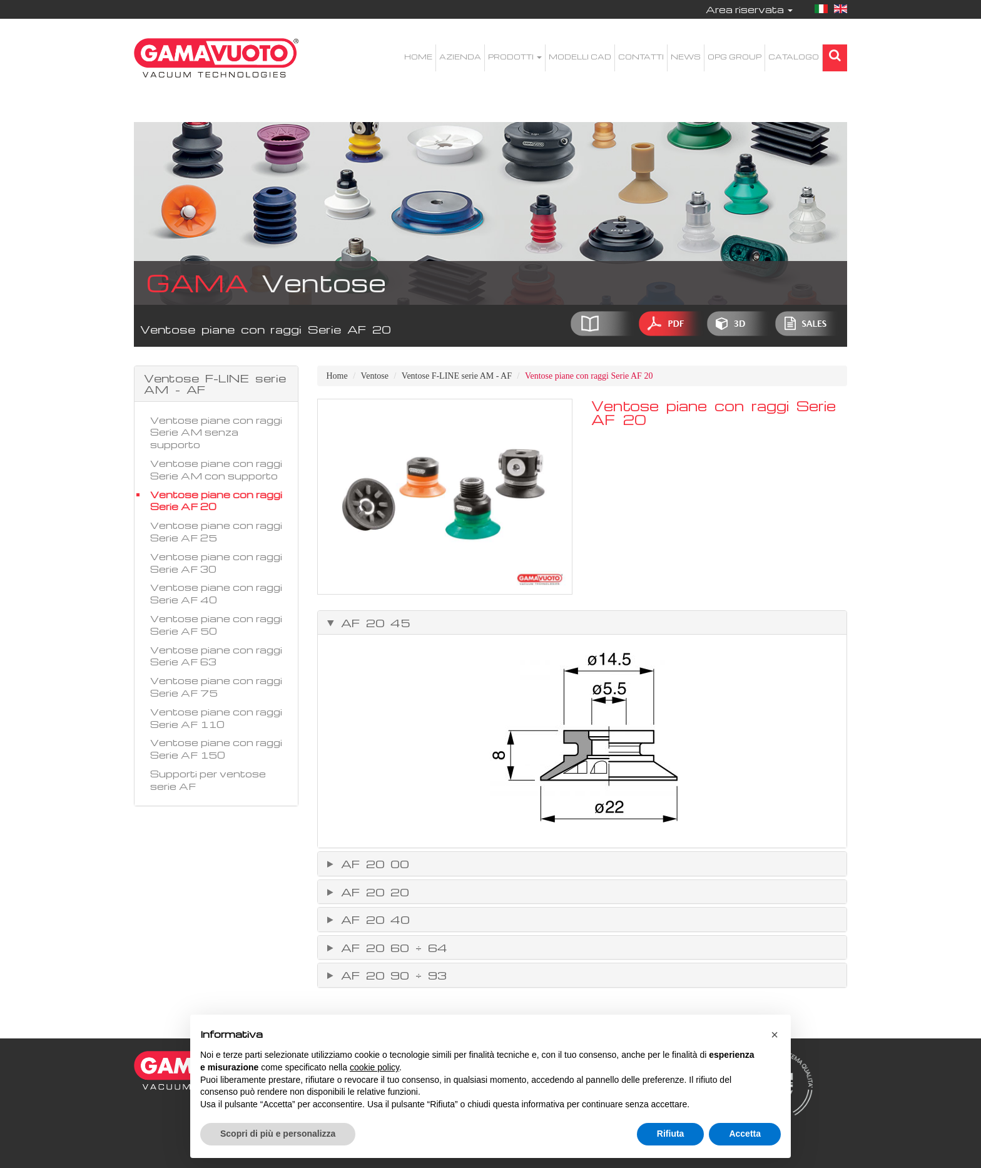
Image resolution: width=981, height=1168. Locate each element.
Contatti (641, 56)
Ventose (375, 376)
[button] (775, 1035)
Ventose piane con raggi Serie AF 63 (216, 656)
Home (418, 56)
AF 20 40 (372, 919)
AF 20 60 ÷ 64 (391, 947)
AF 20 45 (373, 622)
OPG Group (734, 56)
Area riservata (749, 9)
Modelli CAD (580, 56)
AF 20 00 (372, 863)
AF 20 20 (372, 892)
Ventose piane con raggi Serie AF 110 (216, 717)
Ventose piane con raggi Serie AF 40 (216, 593)
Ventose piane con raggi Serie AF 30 (216, 562)
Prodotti (515, 56)
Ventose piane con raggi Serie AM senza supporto (216, 432)
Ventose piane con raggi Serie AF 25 (216, 531)
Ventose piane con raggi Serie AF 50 (216, 624)
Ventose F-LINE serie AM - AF (457, 376)
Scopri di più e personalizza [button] (277, 1134)
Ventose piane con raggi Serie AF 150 (216, 748)
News (686, 56)
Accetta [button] (745, 1134)
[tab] (582, 623)
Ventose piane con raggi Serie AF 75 (216, 686)
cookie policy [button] (374, 1067)
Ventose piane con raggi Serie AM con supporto (216, 469)
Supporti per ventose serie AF (208, 779)
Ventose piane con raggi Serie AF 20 (216, 500)
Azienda (460, 56)
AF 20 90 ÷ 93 (391, 975)
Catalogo (793, 56)
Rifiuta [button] (670, 1134)
